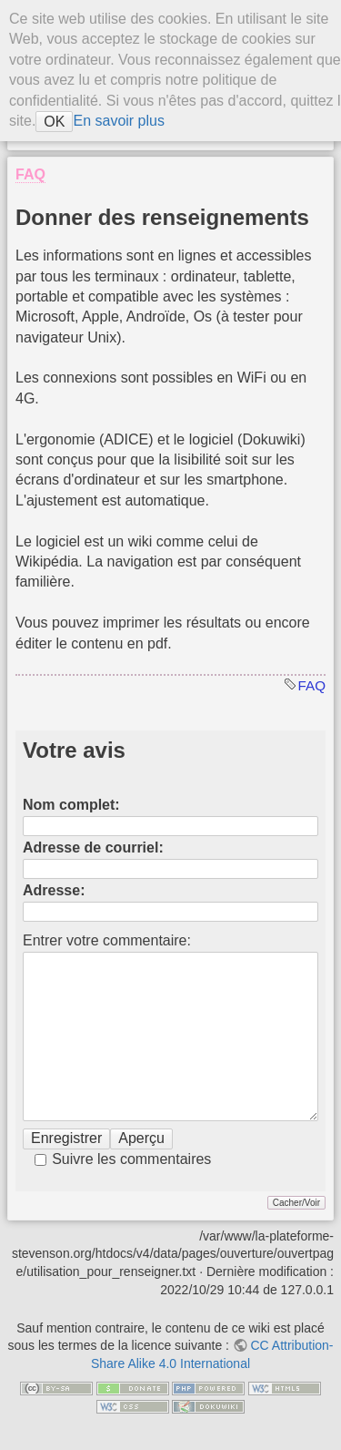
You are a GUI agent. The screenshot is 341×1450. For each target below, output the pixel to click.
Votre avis (74, 750)
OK (54, 121)
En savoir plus (119, 120)
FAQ (312, 685)
